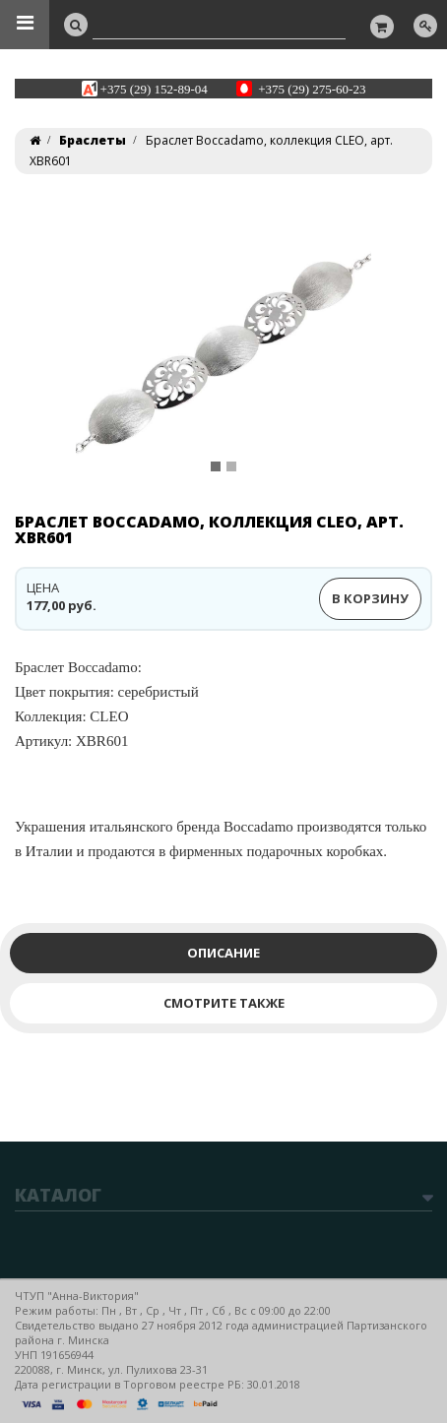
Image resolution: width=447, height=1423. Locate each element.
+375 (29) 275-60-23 (311, 88)
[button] (52, 351)
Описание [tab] (223, 952)
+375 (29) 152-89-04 (154, 88)
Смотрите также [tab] (224, 1003)
